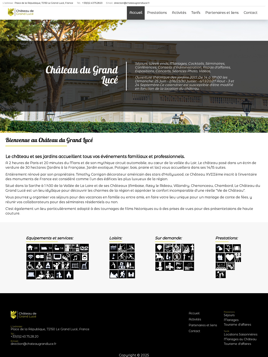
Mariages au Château (240, 339)
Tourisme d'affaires (237, 324)
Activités (179, 13)
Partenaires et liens (222, 13)
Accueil (135, 13)
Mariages (231, 319)
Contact (251, 13)
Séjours (229, 315)
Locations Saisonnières (240, 334)
